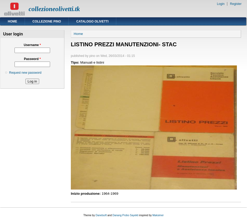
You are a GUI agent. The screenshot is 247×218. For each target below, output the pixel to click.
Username (32, 45)
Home (12, 21)
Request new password (25, 72)
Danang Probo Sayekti (125, 215)
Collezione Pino (46, 21)
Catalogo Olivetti (92, 21)
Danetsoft (101, 215)
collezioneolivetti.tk (54, 8)
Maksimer (157, 215)
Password (32, 59)
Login (220, 4)
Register (236, 4)
